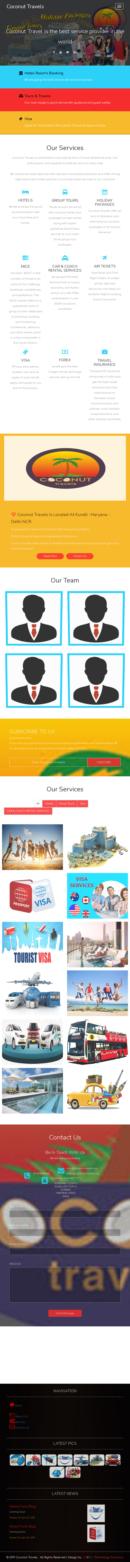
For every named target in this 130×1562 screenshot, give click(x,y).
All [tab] (47, 805)
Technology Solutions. (103, 1557)
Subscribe (91, 762)
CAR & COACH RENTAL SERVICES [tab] (40, 810)
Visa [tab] (76, 805)
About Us (36, 1414)
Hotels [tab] (54, 805)
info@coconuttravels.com (76, 1174)
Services (34, 1418)
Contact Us (75, 549)
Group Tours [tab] (66, 805)
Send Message (65, 1313)
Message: (32, 1270)
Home (33, 1407)
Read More (55, 549)
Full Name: (32, 1208)
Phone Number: (34, 1227)
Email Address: (34, 1246)
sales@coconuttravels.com (77, 1177)
